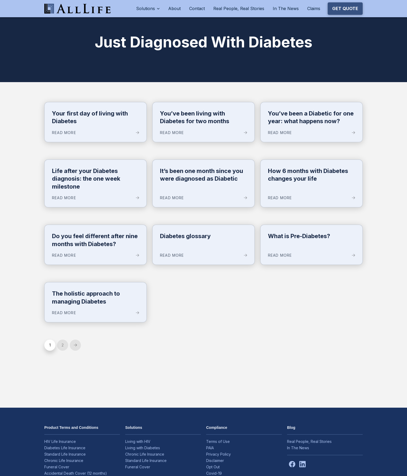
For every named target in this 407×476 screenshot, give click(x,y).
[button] (345, 8)
